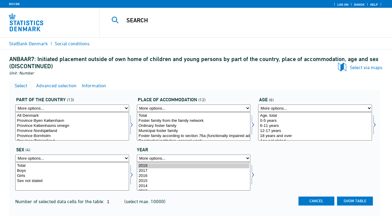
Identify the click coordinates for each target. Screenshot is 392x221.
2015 (193, 180)
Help (374, 4)
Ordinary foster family (193, 125)
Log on (342, 4)
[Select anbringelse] (194, 126)
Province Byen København (72, 120)
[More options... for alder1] (315, 108)
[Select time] (194, 176)
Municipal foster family (193, 130)
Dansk (359, 4)
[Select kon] (72, 176)
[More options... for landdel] (72, 108)
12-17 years (315, 130)
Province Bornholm (72, 135)
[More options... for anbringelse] (194, 108)
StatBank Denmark (28, 43)
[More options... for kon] (72, 158)
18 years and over (315, 135)
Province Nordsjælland (72, 130)
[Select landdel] (72, 126)
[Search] (239, 20)
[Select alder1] (315, 126)
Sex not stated (72, 180)
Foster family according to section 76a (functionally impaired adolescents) (193, 135)
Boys (72, 170)
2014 (193, 186)
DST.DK (14, 4)
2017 (193, 170)
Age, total (315, 115)
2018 (193, 165)
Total (193, 115)
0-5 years (315, 120)
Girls (72, 175)
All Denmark (72, 115)
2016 (193, 175)
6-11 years (315, 125)
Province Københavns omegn (72, 125)
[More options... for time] (194, 158)
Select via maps (366, 67)
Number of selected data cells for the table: (60, 201)
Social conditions (72, 43)
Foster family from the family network (193, 120)
